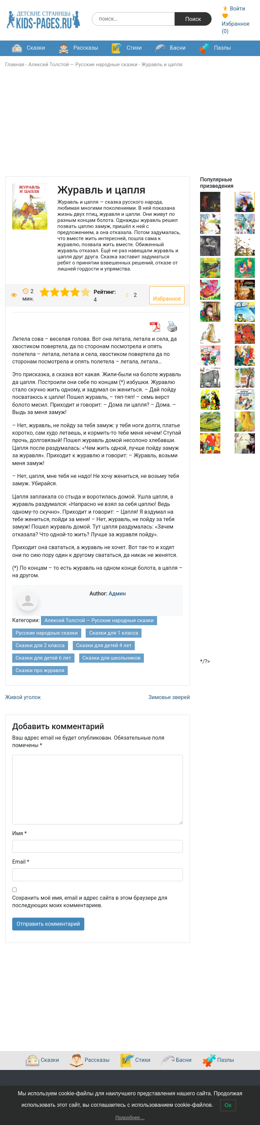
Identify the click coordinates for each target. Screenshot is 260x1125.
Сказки (28, 48)
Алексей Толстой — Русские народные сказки (82, 64)
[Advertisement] (130, 129)
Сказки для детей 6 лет (43, 658)
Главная (14, 64)
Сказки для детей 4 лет (104, 645)
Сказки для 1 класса (113, 633)
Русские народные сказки (47, 633)
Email (20, 862)
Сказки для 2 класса (40, 645)
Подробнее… (130, 1117)
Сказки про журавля (40, 670)
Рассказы (78, 48)
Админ (117, 593)
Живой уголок (23, 697)
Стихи (127, 48)
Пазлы (215, 48)
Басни (170, 48)
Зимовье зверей (169, 697)
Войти (233, 8)
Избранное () (236, 23)
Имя (19, 833)
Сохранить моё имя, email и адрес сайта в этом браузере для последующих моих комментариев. (89, 902)
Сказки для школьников (112, 658)
